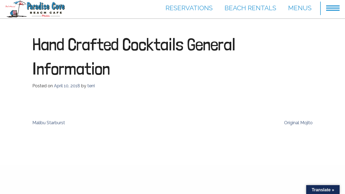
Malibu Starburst (48, 122)
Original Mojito (298, 122)
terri (91, 85)
